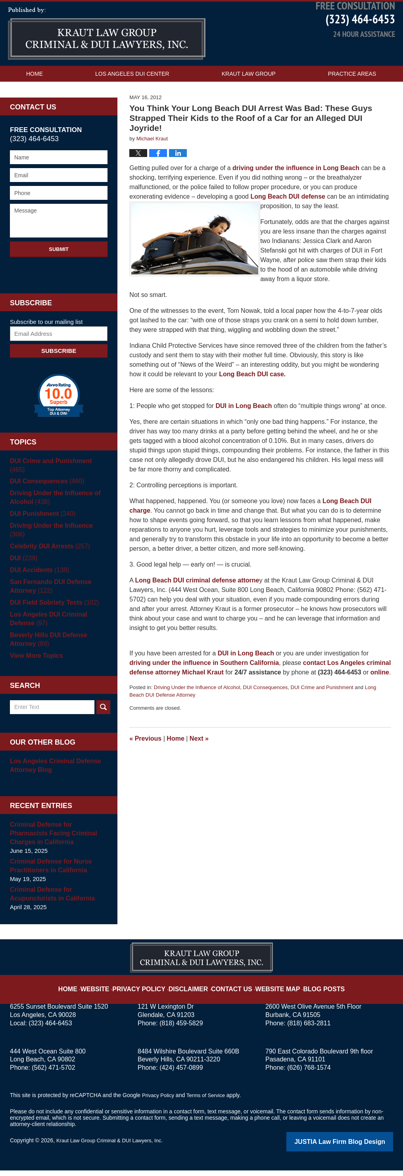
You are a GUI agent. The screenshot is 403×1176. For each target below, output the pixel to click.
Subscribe (58, 374)
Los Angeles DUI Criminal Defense (58, 625)
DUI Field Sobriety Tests (52, 608)
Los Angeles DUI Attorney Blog (106, 57)
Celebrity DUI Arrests (47, 553)
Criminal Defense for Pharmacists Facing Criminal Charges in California (57, 839)
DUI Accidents (37, 576)
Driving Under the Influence (56, 541)
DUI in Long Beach (244, 429)
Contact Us (44, 113)
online (379, 696)
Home (34, 97)
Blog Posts (311, 988)
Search (103, 713)
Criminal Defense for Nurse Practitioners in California (48, 872)
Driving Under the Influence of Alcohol (197, 711)
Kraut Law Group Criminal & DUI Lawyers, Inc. (113, 1147)
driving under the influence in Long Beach (295, 191)
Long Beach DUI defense (288, 220)
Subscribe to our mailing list (46, 345)
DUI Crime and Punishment (322, 711)
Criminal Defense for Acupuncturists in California (50, 900)
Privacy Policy (150, 988)
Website (111, 988)
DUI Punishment (40, 529)
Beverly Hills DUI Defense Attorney (46, 645)
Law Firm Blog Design (355, 1148)
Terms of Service (209, 1101)
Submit (59, 273)
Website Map (271, 988)
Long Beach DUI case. (252, 398)
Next (199, 762)
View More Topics (34, 662)
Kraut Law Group (249, 97)
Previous (145, 762)
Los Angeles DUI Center (132, 97)
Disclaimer (192, 988)
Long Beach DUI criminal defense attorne (197, 604)
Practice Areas (352, 97)
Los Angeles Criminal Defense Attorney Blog (52, 772)
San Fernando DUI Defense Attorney (48, 593)
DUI (23, 564)
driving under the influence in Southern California (204, 686)
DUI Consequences (265, 711)
